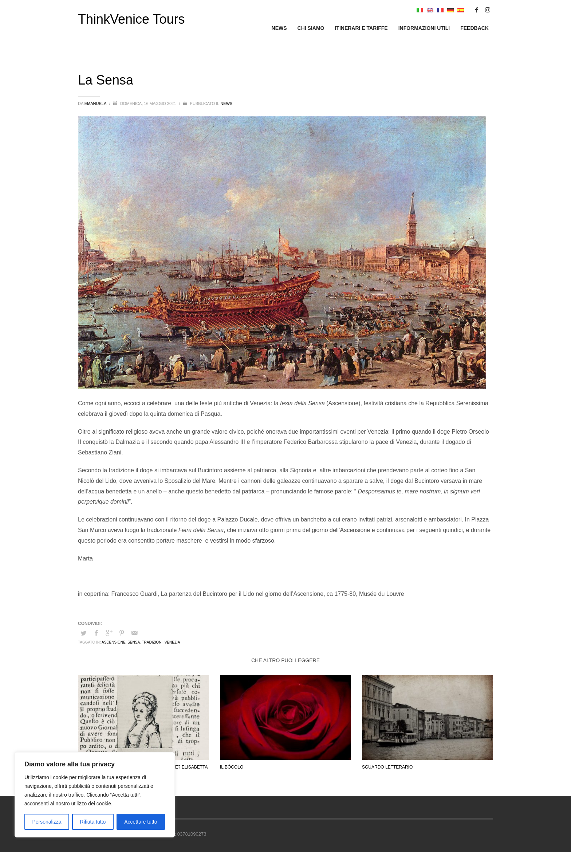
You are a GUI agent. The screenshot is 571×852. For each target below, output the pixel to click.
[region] (95, 794)
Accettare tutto (140, 822)
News (226, 103)
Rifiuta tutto (93, 822)
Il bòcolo (231, 767)
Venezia (172, 642)
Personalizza (46, 822)
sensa (133, 642)
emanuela (95, 103)
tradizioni (152, 642)
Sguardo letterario (387, 767)
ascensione (114, 642)
